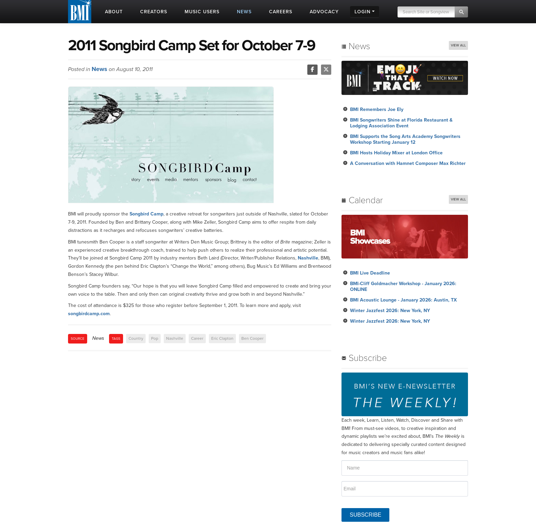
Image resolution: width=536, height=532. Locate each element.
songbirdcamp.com (89, 314)
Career (197, 338)
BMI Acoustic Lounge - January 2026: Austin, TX (403, 300)
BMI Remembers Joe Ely (376, 109)
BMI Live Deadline (370, 273)
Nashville (308, 258)
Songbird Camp (146, 214)
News (99, 69)
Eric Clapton (222, 338)
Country (136, 338)
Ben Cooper (252, 338)
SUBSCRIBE (365, 515)
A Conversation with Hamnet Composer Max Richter (408, 163)
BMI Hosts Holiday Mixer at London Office (396, 153)
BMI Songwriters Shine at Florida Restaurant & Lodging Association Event (401, 123)
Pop (154, 338)
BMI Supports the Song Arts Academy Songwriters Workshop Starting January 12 (405, 139)
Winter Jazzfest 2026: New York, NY (390, 310)
